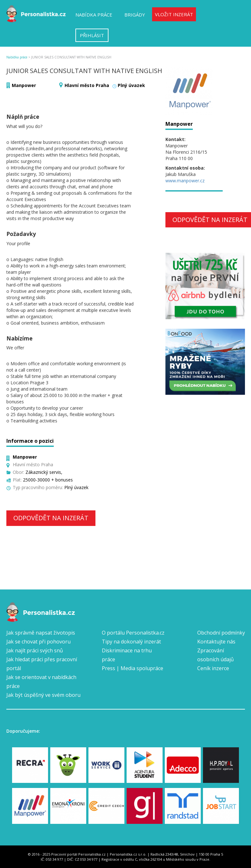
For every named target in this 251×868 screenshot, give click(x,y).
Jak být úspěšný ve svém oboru (43, 694)
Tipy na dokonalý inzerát (131, 641)
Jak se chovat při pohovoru (38, 641)
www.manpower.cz (185, 181)
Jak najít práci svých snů (34, 650)
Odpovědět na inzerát (50, 518)
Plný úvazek (131, 85)
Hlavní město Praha (87, 85)
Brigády (134, 14)
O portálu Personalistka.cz (133, 632)
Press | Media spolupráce (132, 668)
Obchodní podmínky (221, 632)
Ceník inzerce (213, 668)
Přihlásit (92, 35)
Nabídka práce (93, 14)
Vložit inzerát (174, 14)
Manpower (24, 85)
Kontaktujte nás (216, 641)
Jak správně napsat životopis (40, 632)
